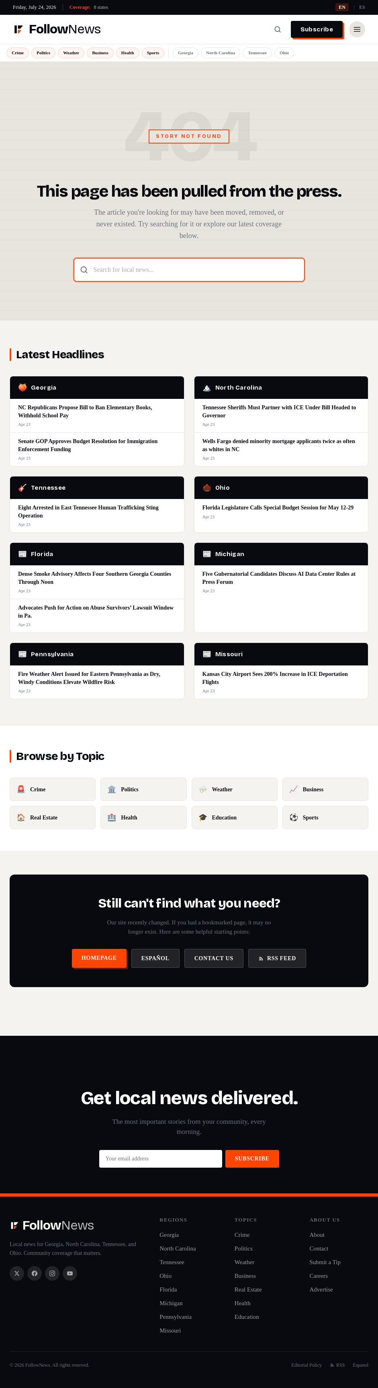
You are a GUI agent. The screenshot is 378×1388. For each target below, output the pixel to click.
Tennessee (257, 52)
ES (362, 7)
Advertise (321, 1289)
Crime (18, 52)
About (317, 1235)
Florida (168, 1289)
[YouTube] (70, 1273)
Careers (318, 1276)
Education (247, 1317)
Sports (153, 52)
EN (342, 7)
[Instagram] (52, 1273)
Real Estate (248, 1289)
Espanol (360, 1365)
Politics (43, 52)
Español (155, 958)
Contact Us (213, 958)
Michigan (171, 1303)
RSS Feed (277, 958)
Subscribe (316, 29)
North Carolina (220, 52)
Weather (71, 52)
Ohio (284, 52)
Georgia (185, 52)
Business (100, 52)
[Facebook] (34, 1273)
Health (127, 52)
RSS (337, 1365)
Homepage (99, 958)
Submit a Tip (325, 1262)
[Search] (277, 29)
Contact (318, 1248)
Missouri (170, 1330)
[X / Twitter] (17, 1273)
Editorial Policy (306, 1365)
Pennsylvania (175, 1317)
